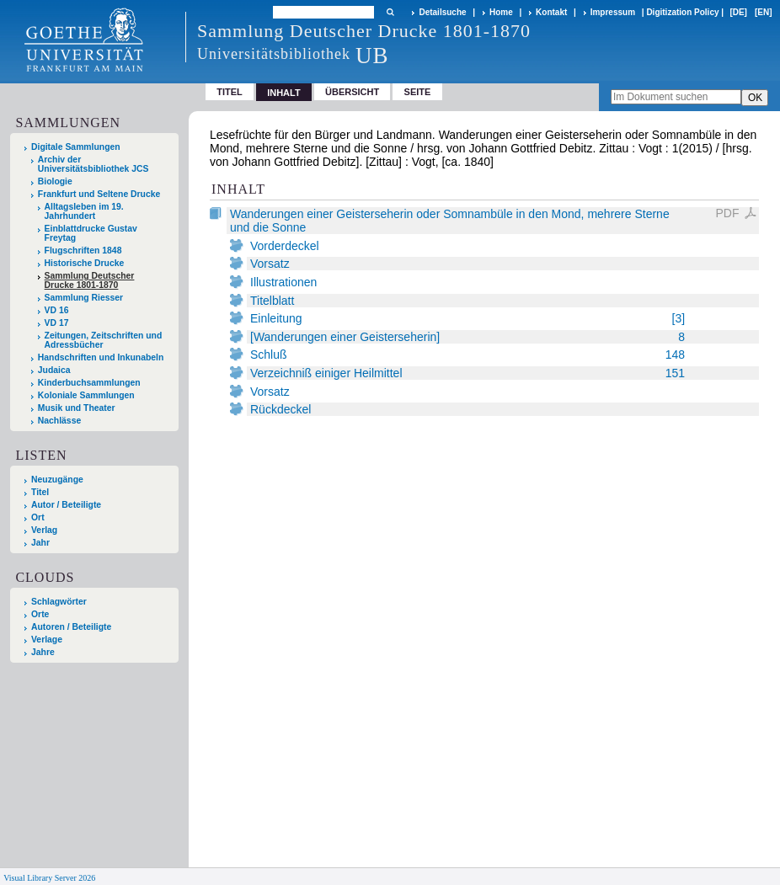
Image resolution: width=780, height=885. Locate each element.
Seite (417, 92)
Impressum (612, 12)
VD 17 (57, 323)
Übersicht (352, 92)
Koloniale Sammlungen (86, 395)
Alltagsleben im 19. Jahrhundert (84, 211)
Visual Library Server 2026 (49, 877)
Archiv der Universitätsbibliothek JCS (93, 164)
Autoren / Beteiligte (71, 627)
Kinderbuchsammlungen (89, 382)
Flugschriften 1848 (83, 250)
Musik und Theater (76, 408)
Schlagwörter (59, 601)
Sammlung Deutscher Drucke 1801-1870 (90, 280)
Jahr (40, 542)
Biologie (55, 181)
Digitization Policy (682, 12)
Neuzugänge (57, 479)
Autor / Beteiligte (66, 504)
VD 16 (57, 310)
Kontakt (551, 12)
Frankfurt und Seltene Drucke (99, 194)
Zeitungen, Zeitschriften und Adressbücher (104, 340)
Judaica (54, 370)
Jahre (43, 652)
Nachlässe (59, 420)
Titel (229, 92)
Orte (40, 614)
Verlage (46, 639)
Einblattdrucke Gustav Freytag (91, 233)
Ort (38, 517)
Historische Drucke (85, 263)
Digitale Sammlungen (75, 147)
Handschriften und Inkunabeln (101, 357)
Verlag (44, 530)
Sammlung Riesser (84, 297)
